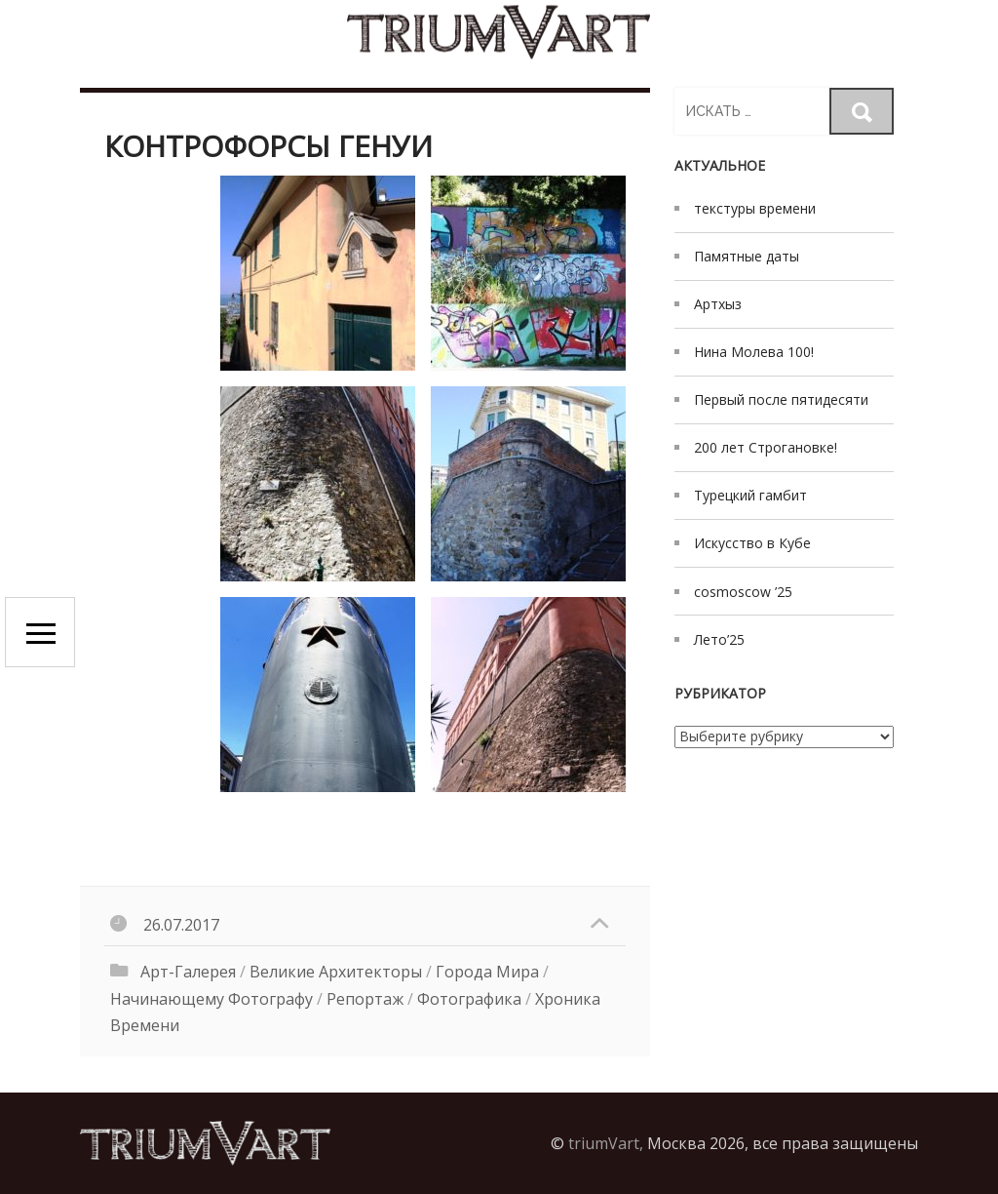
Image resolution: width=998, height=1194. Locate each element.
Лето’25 (719, 639)
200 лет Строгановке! (765, 447)
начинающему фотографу (211, 999)
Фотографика (469, 999)
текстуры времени (755, 208)
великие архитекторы (336, 971)
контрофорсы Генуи (268, 146)
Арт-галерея (188, 971)
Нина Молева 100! (754, 351)
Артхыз (718, 304)
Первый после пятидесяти (781, 399)
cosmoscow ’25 (743, 591)
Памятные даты (746, 256)
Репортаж (364, 999)
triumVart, (605, 1143)
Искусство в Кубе (752, 543)
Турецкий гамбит (750, 495)
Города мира (487, 971)
